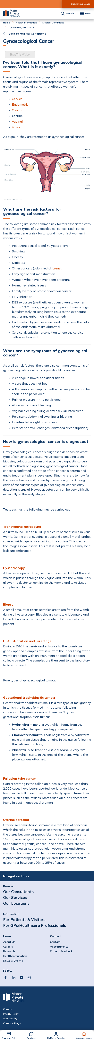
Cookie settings (12, 1023)
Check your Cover (80, 3)
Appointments (84, 1038)
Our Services (15, 897)
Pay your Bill (8, 1038)
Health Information (26, 22)
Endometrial (20, 104)
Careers (8, 946)
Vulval (16, 127)
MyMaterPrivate (56, 1038)
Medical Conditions (53, 22)
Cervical (17, 99)
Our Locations (16, 903)
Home (6, 22)
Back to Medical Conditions (27, 33)
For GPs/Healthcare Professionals (34, 925)
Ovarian (17, 110)
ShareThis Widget (20, 54)
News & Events (13, 960)
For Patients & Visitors (24, 919)
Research (9, 951)
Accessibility (10, 1018)
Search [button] (70, 13)
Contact (31, 1038)
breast (57, 268)
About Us (9, 942)
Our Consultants (18, 891)
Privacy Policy (10, 1013)
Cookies (7, 1009)
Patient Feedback (61, 951)
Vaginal (17, 121)
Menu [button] (88, 13)
